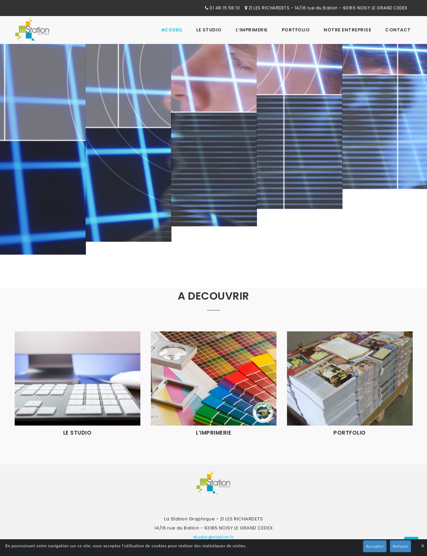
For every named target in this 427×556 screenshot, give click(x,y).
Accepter (375, 546)
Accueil (172, 30)
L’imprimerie (252, 30)
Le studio (209, 30)
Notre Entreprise (347, 30)
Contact (398, 30)
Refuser (400, 546)
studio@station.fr (213, 537)
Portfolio (296, 30)
